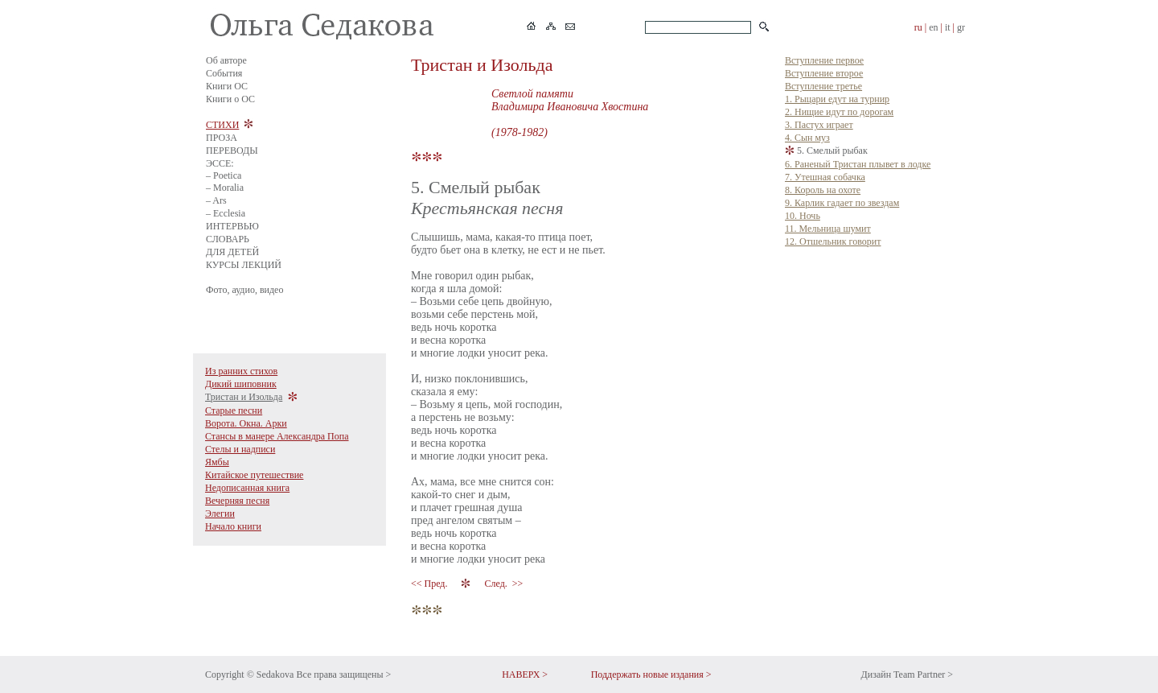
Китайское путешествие (254, 475)
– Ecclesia (225, 213)
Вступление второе (824, 73)
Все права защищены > (343, 674)
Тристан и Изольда (243, 396)
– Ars (216, 200)
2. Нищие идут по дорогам (839, 112)
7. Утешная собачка (825, 177)
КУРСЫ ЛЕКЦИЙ (243, 264)
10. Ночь (802, 215)
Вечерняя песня (237, 500)
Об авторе (226, 60)
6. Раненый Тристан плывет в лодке (857, 164)
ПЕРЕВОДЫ (232, 150)
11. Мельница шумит (828, 228)
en (933, 27)
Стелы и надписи (240, 449)
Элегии (220, 513)
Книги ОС (227, 86)
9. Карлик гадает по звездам (842, 202)
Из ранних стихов (241, 371)
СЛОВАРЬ (227, 239)
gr (961, 27)
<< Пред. (430, 583)
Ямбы (217, 462)
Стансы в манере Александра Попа (277, 436)
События (224, 73)
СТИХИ (222, 124)
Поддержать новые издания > (651, 674)
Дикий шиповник (241, 384)
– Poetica (223, 175)
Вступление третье (823, 86)
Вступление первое (824, 60)
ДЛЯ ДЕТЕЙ (232, 252)
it (948, 27)
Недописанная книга (247, 487)
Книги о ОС (230, 99)
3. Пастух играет (819, 124)
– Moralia (225, 187)
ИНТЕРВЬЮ (232, 226)
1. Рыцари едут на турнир (837, 99)
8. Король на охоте (822, 190)
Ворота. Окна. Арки (246, 423)
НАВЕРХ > (525, 674)
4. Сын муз (807, 137)
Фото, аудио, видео (244, 289)
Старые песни (233, 410)
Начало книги (233, 526)
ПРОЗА (221, 137)
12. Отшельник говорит (833, 241)
